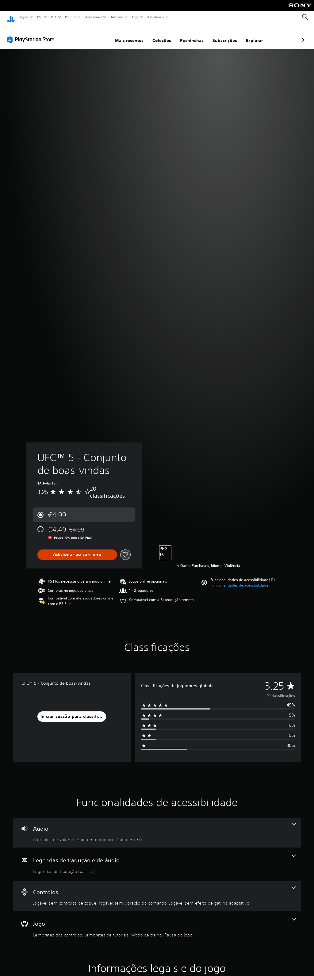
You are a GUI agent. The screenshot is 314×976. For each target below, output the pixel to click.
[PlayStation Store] (32, 33)
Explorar (221, 34)
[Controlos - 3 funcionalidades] (157, 890)
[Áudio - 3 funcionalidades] (157, 827)
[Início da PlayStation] (11, 17)
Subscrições (192, 34)
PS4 (54, 17)
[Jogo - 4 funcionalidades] (157, 922)
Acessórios (93, 17)
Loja (135, 17)
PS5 (40, 17)
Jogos (23, 17)
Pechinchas (159, 34)
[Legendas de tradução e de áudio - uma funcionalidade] (157, 859)
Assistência (155, 17)
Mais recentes (96, 34)
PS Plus (71, 17)
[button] (239, 580)
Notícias (117, 17)
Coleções (129, 34)
